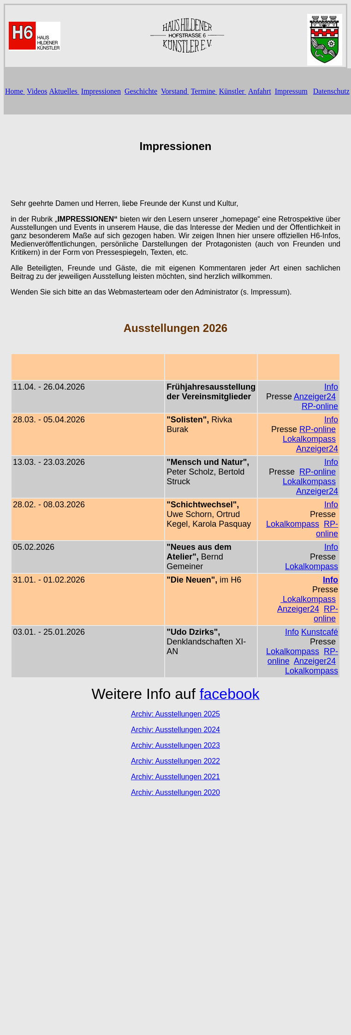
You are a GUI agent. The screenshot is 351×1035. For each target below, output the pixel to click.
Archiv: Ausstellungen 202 (173, 761)
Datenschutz (331, 91)
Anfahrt (259, 91)
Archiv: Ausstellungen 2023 (175, 745)
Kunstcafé (319, 632)
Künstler (232, 91)
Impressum (291, 91)
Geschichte (141, 91)
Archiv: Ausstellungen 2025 (175, 714)
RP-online (320, 406)
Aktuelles (64, 91)
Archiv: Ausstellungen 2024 (175, 730)
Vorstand (175, 91)
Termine (204, 91)
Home (15, 91)
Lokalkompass (309, 439)
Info (331, 386)
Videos (37, 91)
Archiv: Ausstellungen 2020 (175, 792)
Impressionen (101, 91)
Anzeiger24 (315, 396)
